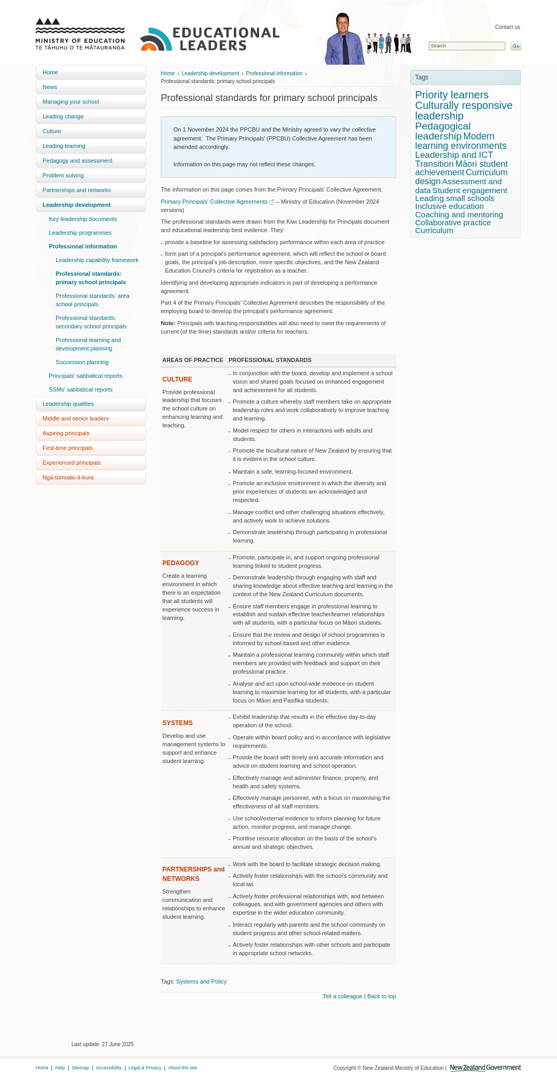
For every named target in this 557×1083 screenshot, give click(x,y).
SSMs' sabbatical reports (80, 389)
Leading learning (64, 146)
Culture (52, 131)
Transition (434, 164)
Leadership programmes (80, 232)
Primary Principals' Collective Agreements (214, 201)
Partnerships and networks (77, 190)
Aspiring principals (66, 433)
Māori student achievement (461, 168)
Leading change (63, 116)
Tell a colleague (343, 996)
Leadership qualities (68, 403)
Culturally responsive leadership (464, 110)
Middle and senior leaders (76, 418)
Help (60, 1067)
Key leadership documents (83, 219)
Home (50, 72)
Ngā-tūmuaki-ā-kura (68, 477)
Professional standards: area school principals (92, 300)
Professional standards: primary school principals (91, 277)
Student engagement (470, 190)
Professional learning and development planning (88, 344)
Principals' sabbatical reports (85, 376)
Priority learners (452, 95)
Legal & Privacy (145, 1067)
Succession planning (82, 362)
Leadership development (77, 205)
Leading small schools (454, 198)
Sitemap (80, 1067)
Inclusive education (449, 206)
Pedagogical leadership (443, 131)
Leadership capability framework (97, 260)
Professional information (83, 246)
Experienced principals (72, 462)
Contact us (507, 27)
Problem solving (63, 175)
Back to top (381, 996)
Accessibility (109, 1067)
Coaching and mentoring (459, 214)
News (50, 87)
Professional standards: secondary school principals (91, 322)
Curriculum (434, 230)
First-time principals (67, 448)
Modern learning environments (461, 141)
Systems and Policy (201, 981)
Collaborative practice (453, 222)
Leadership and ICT (454, 155)
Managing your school (71, 101)
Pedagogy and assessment (77, 160)
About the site (182, 1067)
